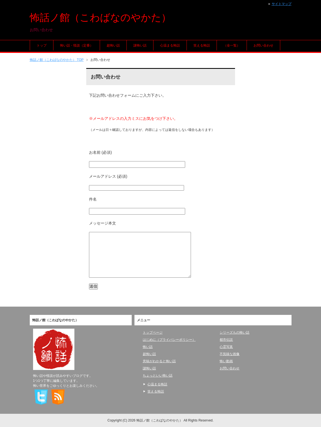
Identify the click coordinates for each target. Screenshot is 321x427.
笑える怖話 (201, 45)
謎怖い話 (140, 45)
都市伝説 (226, 340)
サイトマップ (282, 4)
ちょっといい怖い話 (157, 375)
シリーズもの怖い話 (234, 332)
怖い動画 (226, 361)
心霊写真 (226, 347)
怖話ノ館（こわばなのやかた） (100, 17)
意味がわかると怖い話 (159, 361)
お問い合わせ (263, 45)
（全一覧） (231, 45)
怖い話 (148, 347)
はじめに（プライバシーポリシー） (169, 340)
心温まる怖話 (170, 45)
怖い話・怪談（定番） (76, 45)
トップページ (153, 332)
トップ (42, 45)
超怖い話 (113, 45)
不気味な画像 (229, 354)
